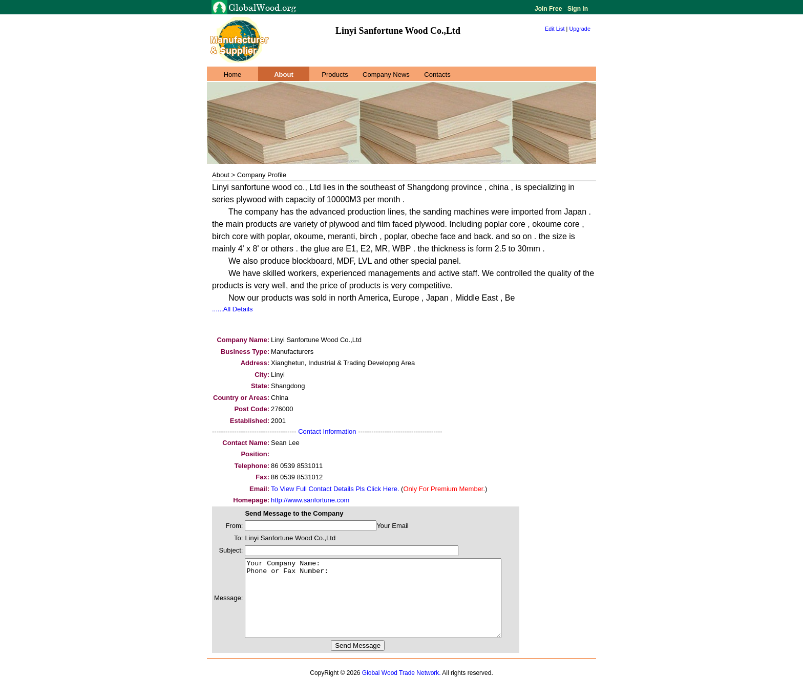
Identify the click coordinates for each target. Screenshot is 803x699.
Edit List (555, 29)
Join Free (549, 8)
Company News (386, 74)
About (283, 74)
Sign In (577, 8)
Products (335, 74)
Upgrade (579, 29)
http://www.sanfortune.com (310, 500)
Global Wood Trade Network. (401, 688)
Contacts (437, 74)
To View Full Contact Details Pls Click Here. (335, 489)
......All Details (232, 309)
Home (233, 74)
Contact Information (327, 431)
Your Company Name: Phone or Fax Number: (388, 605)
